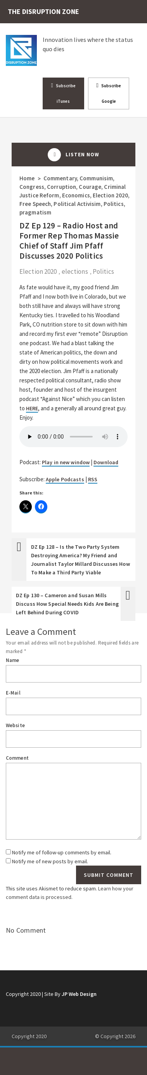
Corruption (61, 186)
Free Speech (35, 203)
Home (27, 178)
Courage (90, 186)
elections (75, 271)
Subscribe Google (108, 93)
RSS (92, 479)
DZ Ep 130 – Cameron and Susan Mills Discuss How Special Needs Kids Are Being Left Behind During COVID (67, 604)
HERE (32, 408)
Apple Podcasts (65, 479)
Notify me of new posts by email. (50, 861)
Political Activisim (77, 203)
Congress (31, 186)
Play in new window (66, 462)
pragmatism (35, 212)
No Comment (26, 930)
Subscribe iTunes (63, 93)
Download (105, 462)
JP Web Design (79, 993)
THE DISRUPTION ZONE (43, 11)
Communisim (96, 178)
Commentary (60, 178)
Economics (76, 195)
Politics (114, 203)
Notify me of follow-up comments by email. (61, 852)
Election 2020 (110, 195)
